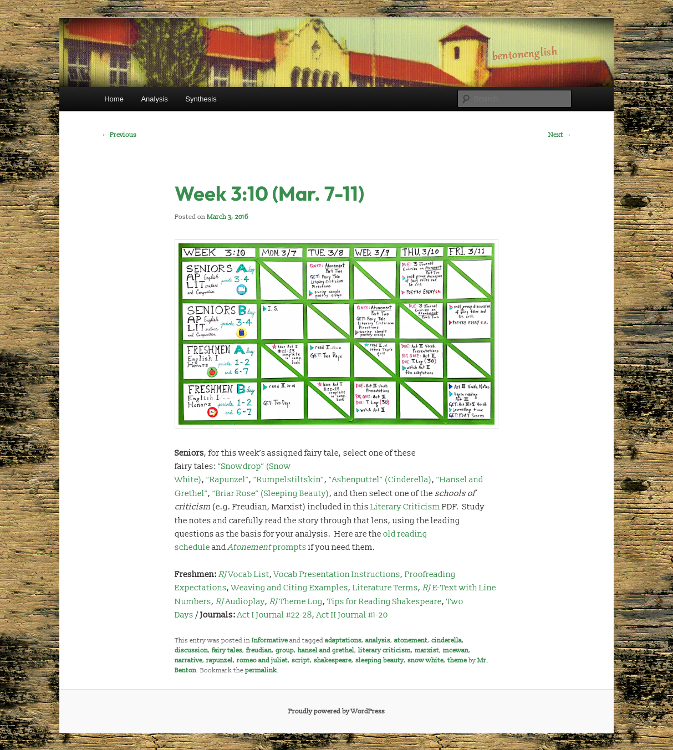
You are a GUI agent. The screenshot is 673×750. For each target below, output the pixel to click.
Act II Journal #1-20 (352, 615)
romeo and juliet (262, 660)
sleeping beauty (379, 660)
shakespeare (332, 660)
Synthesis (200, 99)
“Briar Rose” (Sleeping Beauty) (270, 493)
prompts (267, 547)
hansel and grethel (326, 650)
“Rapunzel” (227, 480)
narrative (188, 660)
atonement (410, 640)
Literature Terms (385, 588)
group (285, 650)
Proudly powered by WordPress (336, 711)
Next (560, 135)
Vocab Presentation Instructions (337, 574)
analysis (377, 640)
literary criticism (384, 650)
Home (114, 99)
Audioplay (240, 601)
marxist (427, 650)
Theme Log (296, 601)
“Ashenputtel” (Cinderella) (380, 480)
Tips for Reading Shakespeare (384, 601)
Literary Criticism (405, 507)
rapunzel (219, 660)
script (301, 660)
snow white (425, 660)
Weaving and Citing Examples (289, 588)
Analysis (154, 99)
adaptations (343, 640)
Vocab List (243, 574)
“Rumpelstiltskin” (288, 480)
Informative (270, 640)
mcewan (455, 650)
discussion (191, 650)
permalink (261, 670)
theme (457, 660)
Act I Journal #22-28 (274, 615)
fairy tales (227, 650)
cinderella (446, 640)
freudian (259, 650)
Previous (118, 135)
